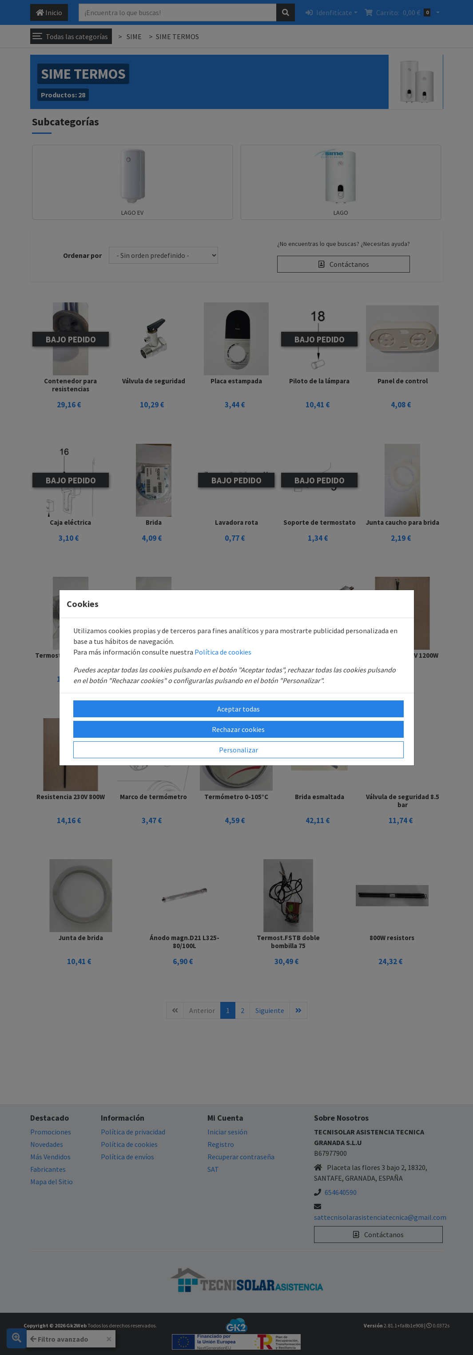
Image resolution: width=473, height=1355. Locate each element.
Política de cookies (223, 651)
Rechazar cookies (238, 729)
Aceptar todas (238, 708)
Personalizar (238, 749)
